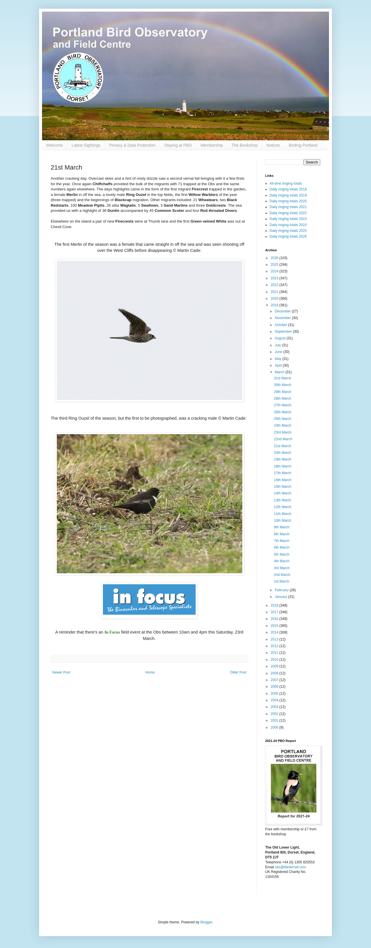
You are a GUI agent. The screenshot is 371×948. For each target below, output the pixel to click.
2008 (275, 673)
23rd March (283, 432)
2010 (275, 660)
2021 (275, 292)
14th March (282, 493)
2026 (275, 258)
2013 (275, 639)
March (280, 372)
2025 (275, 265)
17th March (282, 473)
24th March (282, 425)
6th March (281, 547)
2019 (275, 305)
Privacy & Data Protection (132, 145)
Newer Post (61, 672)
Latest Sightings (86, 145)
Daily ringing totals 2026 (288, 236)
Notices (273, 145)
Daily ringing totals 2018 (288, 189)
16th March (282, 480)
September (284, 332)
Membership (212, 145)
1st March (281, 581)
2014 (275, 632)
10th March (282, 520)
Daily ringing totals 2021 (288, 207)
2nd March (282, 575)
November (283, 318)
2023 (275, 278)
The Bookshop (245, 145)
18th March (282, 466)
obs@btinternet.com (290, 867)
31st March (282, 378)
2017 (275, 612)
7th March (281, 541)
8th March (281, 534)
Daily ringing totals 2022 (288, 213)
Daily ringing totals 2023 (288, 219)
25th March (282, 419)
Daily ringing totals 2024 (288, 225)
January (281, 597)
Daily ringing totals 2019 (288, 195)
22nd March (283, 439)
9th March (281, 527)
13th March (282, 500)
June (279, 352)
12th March (282, 507)
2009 (275, 666)
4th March (281, 561)
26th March (282, 412)
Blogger (206, 922)
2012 (275, 646)
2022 (275, 285)
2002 (275, 714)
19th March (282, 459)
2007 (275, 680)
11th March (282, 514)
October (281, 325)
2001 (275, 720)
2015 (275, 626)
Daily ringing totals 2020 (288, 201)
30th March (282, 385)
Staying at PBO (178, 145)
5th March (281, 554)
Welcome (54, 145)
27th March (282, 405)
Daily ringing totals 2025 (288, 231)
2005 (275, 694)
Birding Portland (303, 145)
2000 (275, 727)
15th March (282, 487)
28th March (282, 398)
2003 (275, 707)
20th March (282, 453)
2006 (275, 687)
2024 (275, 271)
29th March (282, 392)
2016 (275, 619)
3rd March (282, 568)
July (278, 345)
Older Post (238, 672)
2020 (275, 298)
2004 (275, 700)
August (281, 338)
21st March (282, 446)
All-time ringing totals (286, 183)
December (283, 311)
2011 (275, 653)
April (279, 365)
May (278, 359)
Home (150, 672)
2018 (275, 605)
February (282, 590)
